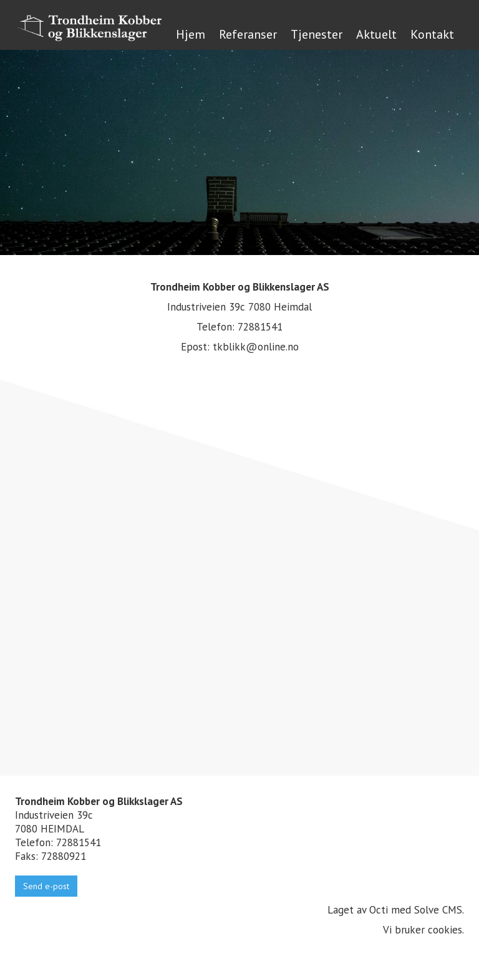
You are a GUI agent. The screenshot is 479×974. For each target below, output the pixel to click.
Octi (378, 910)
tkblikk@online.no (256, 347)
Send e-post (46, 886)
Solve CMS (438, 910)
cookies (445, 930)
